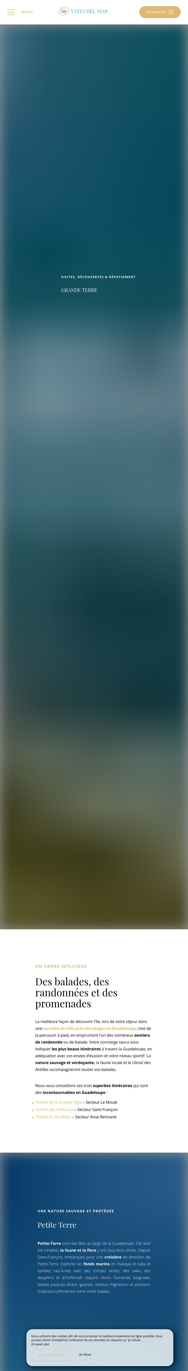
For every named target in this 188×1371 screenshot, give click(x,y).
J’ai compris (52, 1355)
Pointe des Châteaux (54, 1109)
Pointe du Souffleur (53, 1117)
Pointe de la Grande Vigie (59, 1102)
